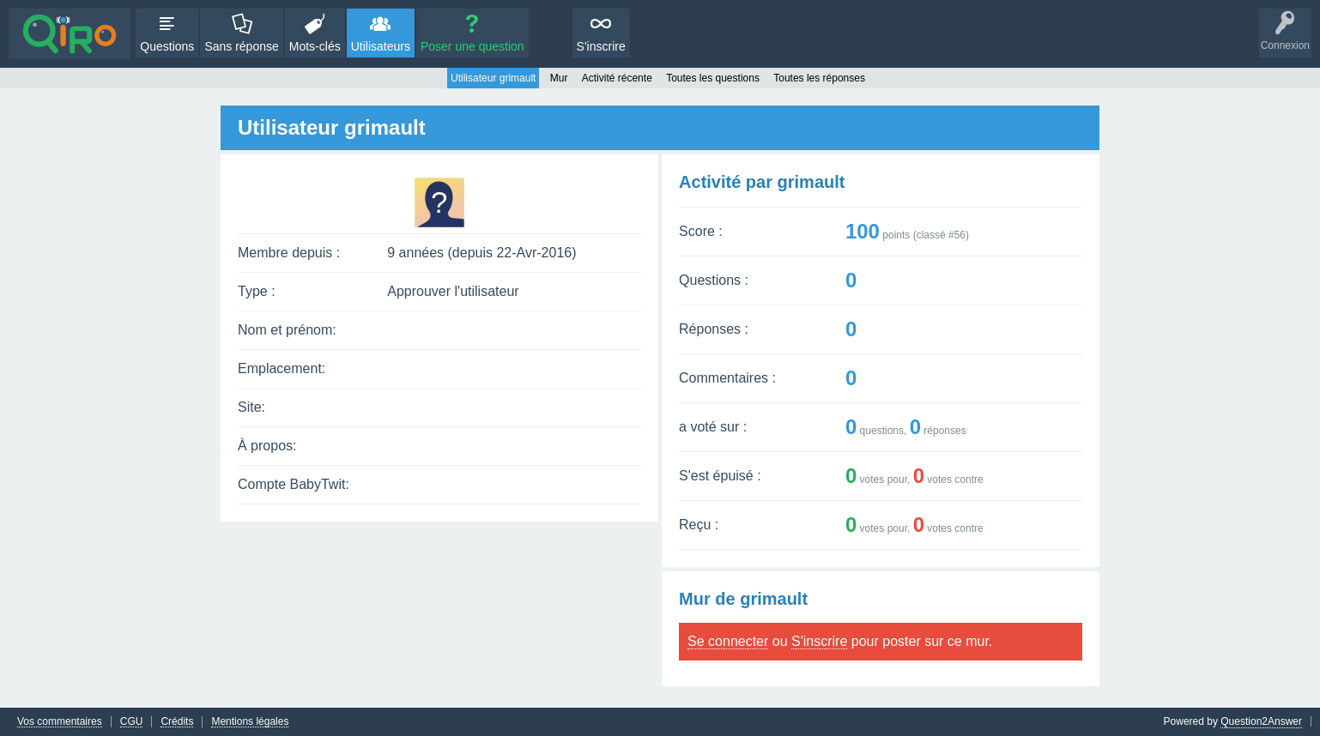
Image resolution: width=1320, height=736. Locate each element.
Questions (167, 46)
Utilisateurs (380, 46)
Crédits (176, 721)
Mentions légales (249, 721)
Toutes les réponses (819, 78)
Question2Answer (1261, 721)
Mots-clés (315, 46)
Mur (559, 78)
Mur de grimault (743, 598)
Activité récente (617, 78)
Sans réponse (241, 46)
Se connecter (727, 641)
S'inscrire (601, 46)
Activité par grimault (762, 181)
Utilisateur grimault (493, 78)
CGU (131, 721)
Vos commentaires (59, 721)
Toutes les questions (713, 78)
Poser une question (472, 46)
